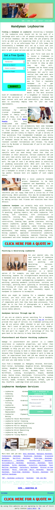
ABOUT (34, 21)
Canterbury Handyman (29, 467)
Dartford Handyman (21, 458)
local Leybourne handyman (37, 97)
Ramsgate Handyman (44, 454)
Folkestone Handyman (11, 456)
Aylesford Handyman (37, 465)
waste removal (39, 228)
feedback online (37, 197)
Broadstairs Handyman (13, 460)
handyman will (22, 46)
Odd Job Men (41, 478)
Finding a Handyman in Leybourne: (17, 32)
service (22, 50)
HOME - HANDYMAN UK (27, 488)
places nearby (39, 382)
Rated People (26, 128)
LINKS (28, 21)
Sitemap (4, 493)
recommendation (16, 95)
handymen (49, 126)
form (28, 137)
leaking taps (20, 221)
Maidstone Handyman (33, 456)
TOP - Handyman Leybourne (13, 478)
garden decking (45, 210)
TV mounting (7, 212)
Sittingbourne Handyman (13, 463)
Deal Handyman (29, 454)
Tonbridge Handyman (43, 458)
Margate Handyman (40, 472)
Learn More (31, 508)
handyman (30, 83)
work (26, 164)
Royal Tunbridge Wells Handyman (28, 470)
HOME (23, 21)
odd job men (32, 150)
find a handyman (14, 364)
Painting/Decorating (23, 428)
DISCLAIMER (48, 21)
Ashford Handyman (9, 474)
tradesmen (37, 322)
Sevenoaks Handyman (36, 463)
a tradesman (43, 56)
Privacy (51, 493)
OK (39, 508)
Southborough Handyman (40, 460)
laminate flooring (39, 235)
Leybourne (40, 179)
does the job (35, 39)
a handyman (48, 32)
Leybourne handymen (10, 205)
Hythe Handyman (19, 465)
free (51, 193)
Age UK (41, 320)
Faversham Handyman (21, 472)
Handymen (30, 478)
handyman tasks (28, 237)
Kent (50, 237)
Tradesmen (31, 67)
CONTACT (40, 21)
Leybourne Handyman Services (20, 386)
